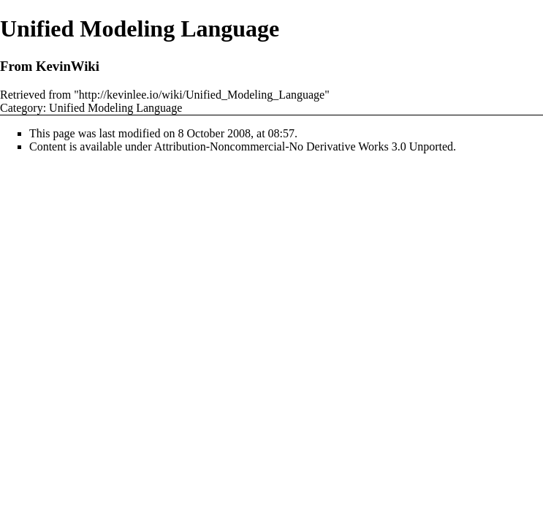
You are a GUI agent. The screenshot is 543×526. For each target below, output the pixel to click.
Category (21, 108)
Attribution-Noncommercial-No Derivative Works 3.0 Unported (303, 146)
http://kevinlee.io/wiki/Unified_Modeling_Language (201, 94)
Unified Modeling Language (115, 108)
